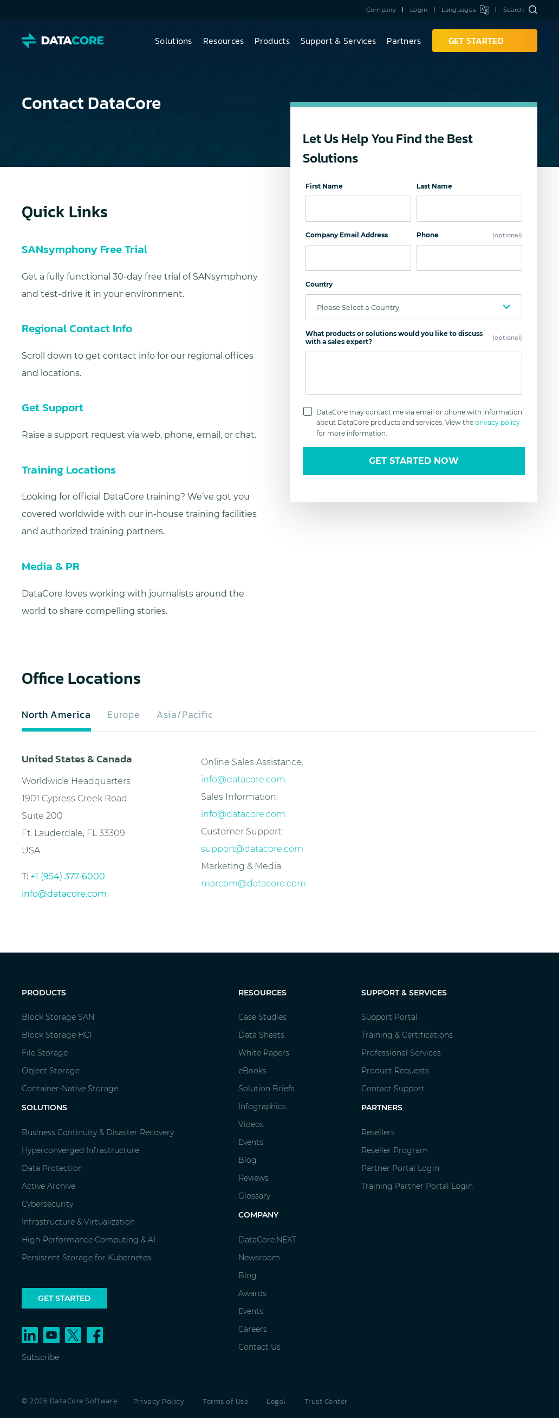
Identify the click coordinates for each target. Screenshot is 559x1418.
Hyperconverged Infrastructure (80, 1150)
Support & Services (338, 40)
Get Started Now (414, 461)
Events (250, 1142)
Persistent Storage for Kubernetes (86, 1257)
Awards (252, 1293)
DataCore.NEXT (267, 1240)
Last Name (434, 186)
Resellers (378, 1132)
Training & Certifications (407, 1035)
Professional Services (401, 1053)
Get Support (52, 407)
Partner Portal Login (400, 1168)
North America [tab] (56, 714)
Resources (223, 40)
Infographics (262, 1106)
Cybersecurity (47, 1204)
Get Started (64, 1298)
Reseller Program (394, 1150)
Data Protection (52, 1168)
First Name (324, 186)
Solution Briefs (266, 1088)
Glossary (254, 1196)
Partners (404, 40)
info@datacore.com (64, 894)
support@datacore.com (252, 849)
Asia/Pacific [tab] (185, 714)
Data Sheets (261, 1035)
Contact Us (259, 1347)
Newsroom (259, 1257)
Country (319, 284)
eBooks (252, 1071)
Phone (469, 235)
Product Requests (395, 1071)
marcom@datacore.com (253, 883)
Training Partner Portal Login (417, 1186)
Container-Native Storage (70, 1088)
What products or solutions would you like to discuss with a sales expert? (414, 337)
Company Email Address (347, 235)
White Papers (263, 1053)
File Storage (45, 1053)
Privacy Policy (158, 1401)
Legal (276, 1401)
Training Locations (69, 469)
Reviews (253, 1178)
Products (272, 40)
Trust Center (326, 1401)
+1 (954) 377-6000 (67, 876)
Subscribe (40, 1357)
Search (520, 10)
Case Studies (262, 1017)
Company (381, 10)
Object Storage (51, 1071)
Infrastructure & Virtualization (78, 1222)
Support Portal (389, 1017)
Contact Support (393, 1088)
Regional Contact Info (77, 328)
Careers (252, 1329)
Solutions (173, 40)
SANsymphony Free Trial (84, 249)
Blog (247, 1160)
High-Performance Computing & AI (88, 1240)
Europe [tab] (123, 714)
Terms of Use (225, 1401)
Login (419, 10)
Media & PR (51, 566)
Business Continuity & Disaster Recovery (98, 1132)
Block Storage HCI (57, 1035)
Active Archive (48, 1186)
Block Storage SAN (58, 1017)
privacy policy (497, 422)
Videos (251, 1124)
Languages (465, 10)
